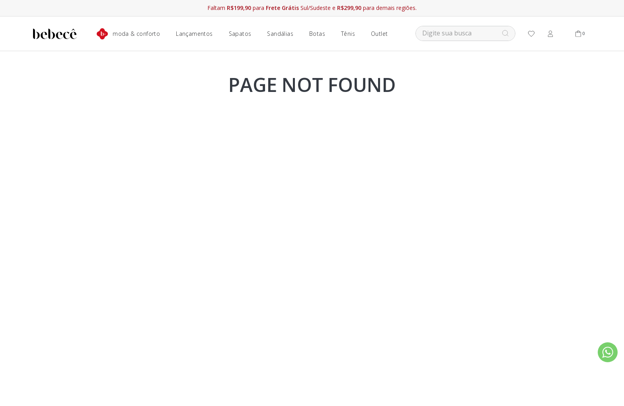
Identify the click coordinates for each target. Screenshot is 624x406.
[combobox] (465, 33)
